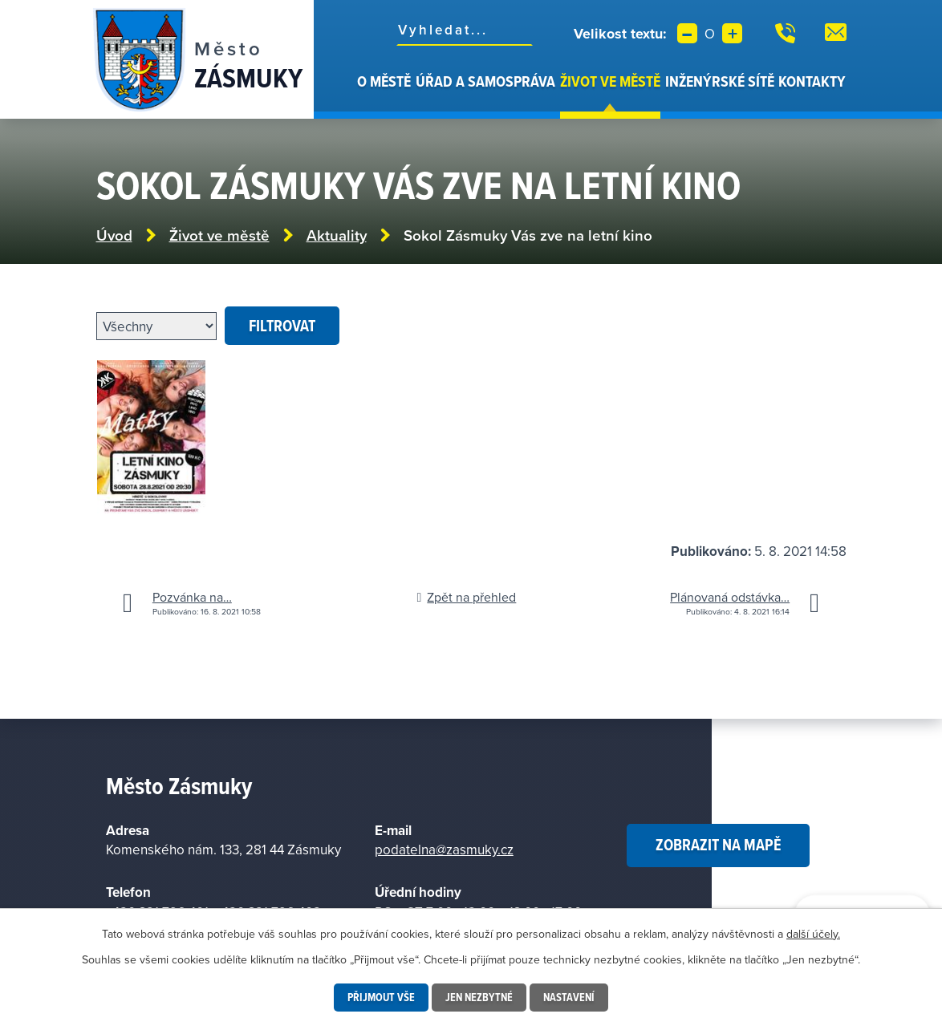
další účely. (813, 934)
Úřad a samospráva (485, 81)
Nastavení (569, 997)
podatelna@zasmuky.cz (444, 849)
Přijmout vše (381, 997)
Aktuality (337, 235)
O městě (384, 81)
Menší (687, 33)
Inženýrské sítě (719, 81)
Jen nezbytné (479, 997)
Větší (732, 33)
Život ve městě (610, 81)
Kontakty (812, 81)
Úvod (345, 95)
